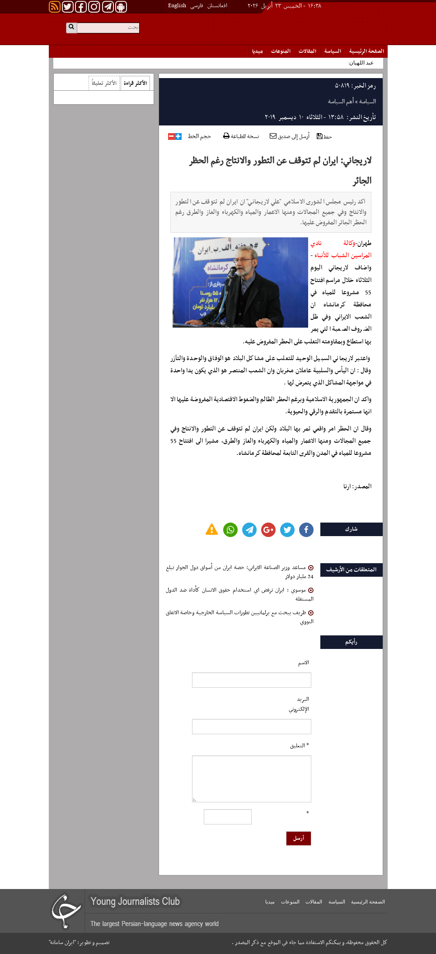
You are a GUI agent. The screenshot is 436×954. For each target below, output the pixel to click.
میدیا (257, 51)
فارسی (196, 6)
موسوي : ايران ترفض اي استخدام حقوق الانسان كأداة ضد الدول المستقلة (240, 595)
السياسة (332, 51)
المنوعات (281, 51)
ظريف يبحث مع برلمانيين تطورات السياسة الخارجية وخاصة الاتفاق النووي (240, 617)
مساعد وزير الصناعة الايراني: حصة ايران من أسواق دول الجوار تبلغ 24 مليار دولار (240, 572)
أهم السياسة (341, 102)
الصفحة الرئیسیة (366, 51)
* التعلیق (299, 746)
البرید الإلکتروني (299, 704)
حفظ (324, 137)
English (177, 6)
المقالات (307, 51)
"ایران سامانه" (62, 943)
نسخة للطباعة (241, 137)
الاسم (303, 663)
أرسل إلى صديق (289, 136)
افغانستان (217, 6)
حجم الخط (199, 136)
